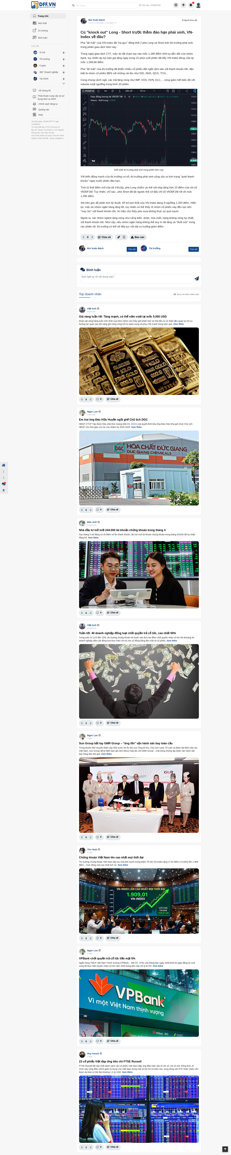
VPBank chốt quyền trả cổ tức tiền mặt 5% (107, 958)
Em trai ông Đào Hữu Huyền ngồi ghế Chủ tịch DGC (113, 419)
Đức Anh (92, 522)
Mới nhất (42, 23)
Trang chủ (43, 16)
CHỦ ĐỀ (35, 46)
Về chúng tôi (44, 90)
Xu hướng (43, 30)
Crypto (42, 65)
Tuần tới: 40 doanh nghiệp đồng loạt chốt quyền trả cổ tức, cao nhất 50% (127, 633)
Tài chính (44, 78)
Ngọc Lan (92, 411)
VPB (141, 963)
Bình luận (42, 38)
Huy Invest (93, 1053)
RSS (40, 115)
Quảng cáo (43, 109)
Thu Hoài (92, 849)
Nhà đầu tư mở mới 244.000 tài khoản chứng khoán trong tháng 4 (122, 530)
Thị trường (154, 248)
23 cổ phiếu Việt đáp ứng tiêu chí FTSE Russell (110, 1061)
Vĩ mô (42, 52)
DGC (133, 424)
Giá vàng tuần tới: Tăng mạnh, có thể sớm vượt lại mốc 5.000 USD (123, 316)
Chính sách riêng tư (48, 104)
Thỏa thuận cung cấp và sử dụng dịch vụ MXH (51, 97)
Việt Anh (92, 308)
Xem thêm (178, 324)
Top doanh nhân (90, 294)
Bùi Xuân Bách (96, 20)
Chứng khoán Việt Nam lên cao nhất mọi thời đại (111, 857)
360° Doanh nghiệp (48, 72)
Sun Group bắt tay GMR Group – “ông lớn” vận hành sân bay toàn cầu (126, 743)
